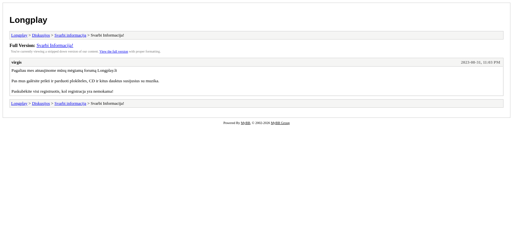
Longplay (28, 20)
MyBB (245, 123)
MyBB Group (280, 123)
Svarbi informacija (70, 35)
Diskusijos (41, 35)
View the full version (113, 51)
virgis (16, 62)
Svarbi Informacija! (55, 45)
